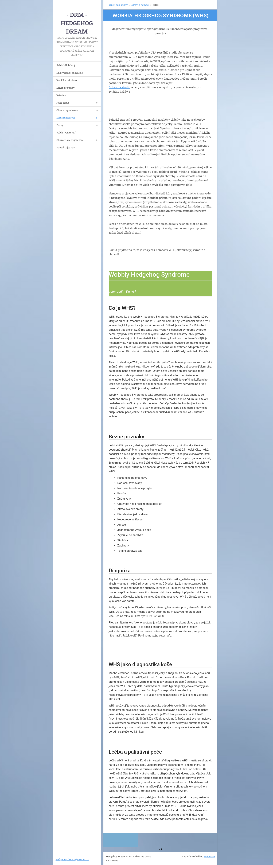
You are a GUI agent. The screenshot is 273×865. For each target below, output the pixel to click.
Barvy (59, 125)
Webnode (209, 856)
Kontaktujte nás (65, 147)
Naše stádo (62, 102)
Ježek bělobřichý (65, 65)
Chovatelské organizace (70, 140)
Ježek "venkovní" (66, 132)
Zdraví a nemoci (65, 117)
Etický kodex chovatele (69, 72)
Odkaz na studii (119, 87)
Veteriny (61, 95)
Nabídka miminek (66, 80)
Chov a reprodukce (67, 110)
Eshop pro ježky (65, 87)
